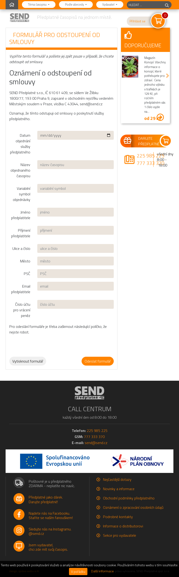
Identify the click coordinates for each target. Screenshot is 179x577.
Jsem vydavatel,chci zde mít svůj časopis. (48, 547)
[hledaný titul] (144, 4)
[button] (123, 76)
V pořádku (78, 571)
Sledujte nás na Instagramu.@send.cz (50, 531)
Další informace (102, 571)
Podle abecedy (75, 4)
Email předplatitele (20, 289)
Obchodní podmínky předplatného (129, 498)
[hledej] (167, 4)
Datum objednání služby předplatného (20, 143)
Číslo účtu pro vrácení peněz (21, 310)
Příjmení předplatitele (20, 233)
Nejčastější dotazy (117, 479)
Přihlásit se (137, 21)
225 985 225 (150, 155)
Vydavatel (108, 4)
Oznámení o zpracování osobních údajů (133, 507)
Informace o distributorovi (123, 526)
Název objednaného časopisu (20, 170)
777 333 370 (150, 163)
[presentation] (48, 344)
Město (25, 261)
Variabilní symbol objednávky (21, 194)
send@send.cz (96, 442)
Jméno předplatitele (20, 215)
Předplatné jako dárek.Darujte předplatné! (46, 499)
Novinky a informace (118, 489)
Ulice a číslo (21, 248)
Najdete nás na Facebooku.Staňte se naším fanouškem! (51, 515)
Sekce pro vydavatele (119, 535)
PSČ (27, 273)
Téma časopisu (37, 4)
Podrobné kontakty (118, 516)
